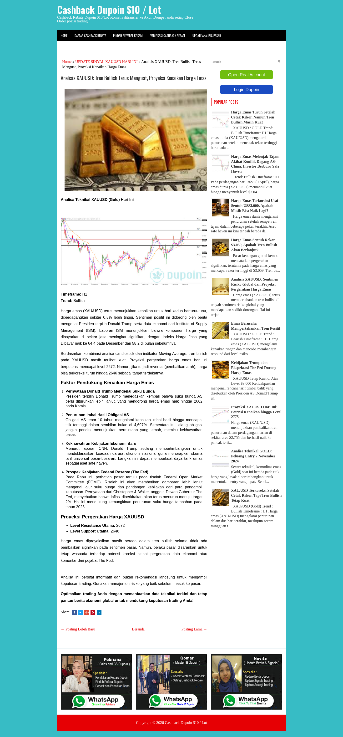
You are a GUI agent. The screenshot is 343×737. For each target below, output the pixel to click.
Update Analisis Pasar (206, 35)
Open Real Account (246, 74)
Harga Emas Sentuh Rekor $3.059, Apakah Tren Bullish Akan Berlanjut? (254, 245)
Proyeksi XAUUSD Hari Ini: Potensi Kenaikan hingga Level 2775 (256, 412)
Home (64, 35)
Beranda (138, 629)
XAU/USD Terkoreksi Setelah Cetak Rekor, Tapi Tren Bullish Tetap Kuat (256, 495)
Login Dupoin (246, 89)
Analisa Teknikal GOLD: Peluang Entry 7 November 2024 (253, 456)
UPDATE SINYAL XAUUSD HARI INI (106, 62)
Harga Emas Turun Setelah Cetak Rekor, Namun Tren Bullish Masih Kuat (253, 117)
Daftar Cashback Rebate (90, 35)
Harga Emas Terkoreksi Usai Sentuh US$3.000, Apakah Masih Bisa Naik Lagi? (254, 206)
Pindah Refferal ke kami (128, 35)
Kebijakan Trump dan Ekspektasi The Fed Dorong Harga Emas (253, 368)
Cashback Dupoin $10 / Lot (109, 9)
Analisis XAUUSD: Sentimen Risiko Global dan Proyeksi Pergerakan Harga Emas (254, 284)
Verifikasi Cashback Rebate (167, 35)
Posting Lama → (194, 629)
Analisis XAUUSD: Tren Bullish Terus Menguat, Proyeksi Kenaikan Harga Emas (134, 78)
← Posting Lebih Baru (78, 629)
